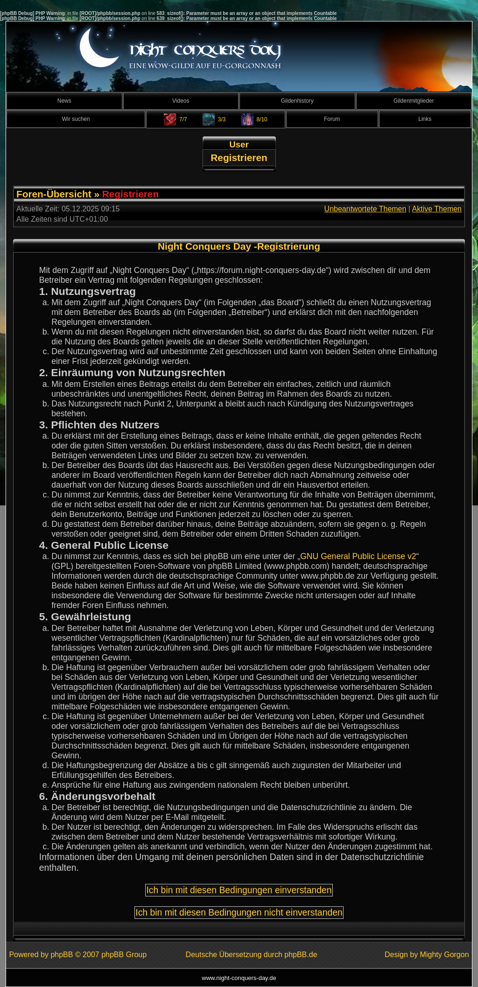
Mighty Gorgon (444, 955)
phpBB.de (300, 955)
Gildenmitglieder (414, 101)
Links (424, 119)
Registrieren (239, 157)
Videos (180, 101)
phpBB (61, 955)
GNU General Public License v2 (358, 556)
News (64, 101)
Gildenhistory (297, 101)
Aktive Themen (437, 209)
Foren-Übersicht (53, 194)
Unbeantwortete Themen (365, 209)
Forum (332, 119)
